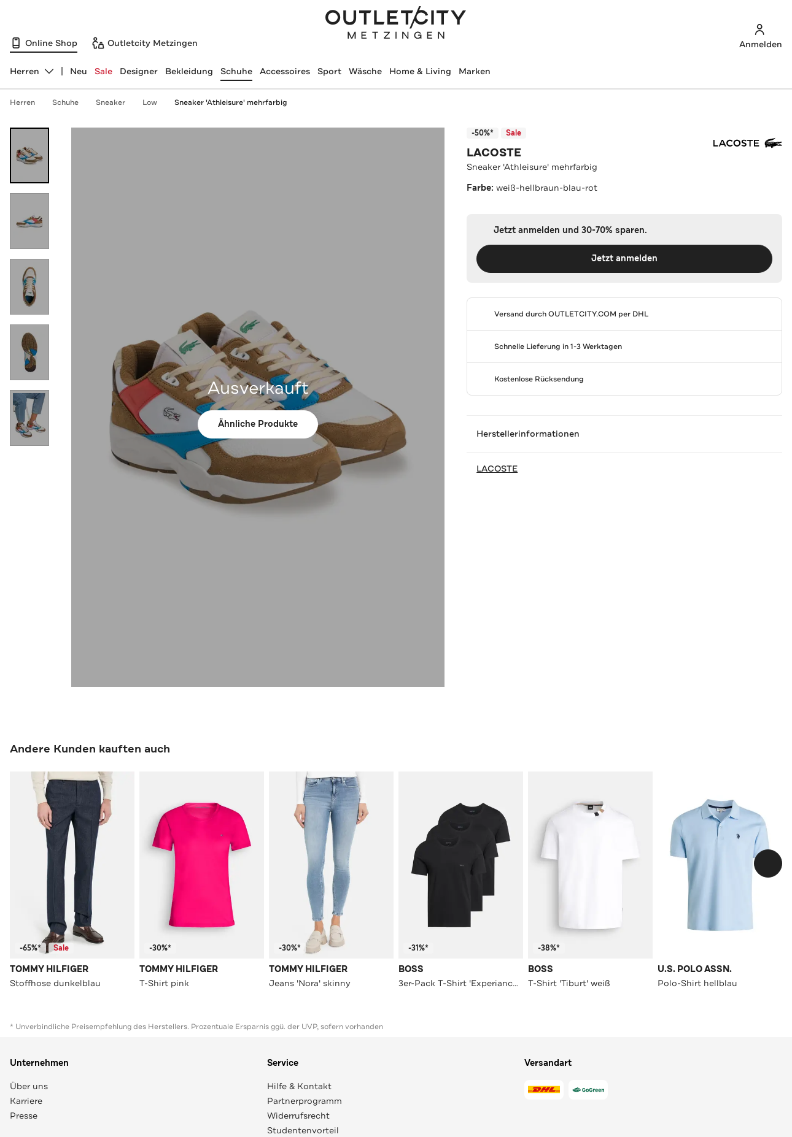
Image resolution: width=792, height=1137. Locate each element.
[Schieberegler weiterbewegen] (768, 863)
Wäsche (365, 71)
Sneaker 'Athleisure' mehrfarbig (230, 102)
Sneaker (117, 102)
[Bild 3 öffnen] (29, 287)
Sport (329, 71)
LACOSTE (494, 152)
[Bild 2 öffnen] (29, 221)
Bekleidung (189, 71)
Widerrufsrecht (298, 1115)
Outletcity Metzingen (396, 24)
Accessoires (285, 71)
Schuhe (236, 71)
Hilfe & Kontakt (299, 1086)
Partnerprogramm (304, 1100)
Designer (139, 71)
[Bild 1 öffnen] (29, 155)
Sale (103, 71)
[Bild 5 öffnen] (29, 418)
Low (155, 102)
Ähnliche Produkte (258, 424)
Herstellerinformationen (624, 433)
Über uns (29, 1086)
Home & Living (420, 71)
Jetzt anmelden (624, 258)
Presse (23, 1115)
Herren (28, 102)
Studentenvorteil (303, 1130)
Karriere (26, 1100)
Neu (78, 71)
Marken (475, 71)
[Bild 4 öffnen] (29, 352)
